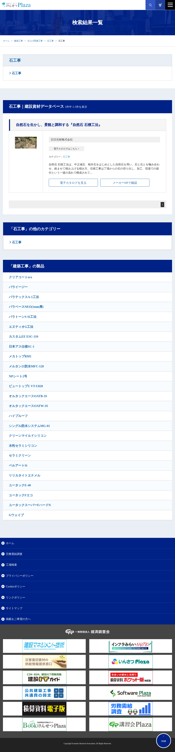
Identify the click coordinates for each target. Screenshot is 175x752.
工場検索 (11, 564)
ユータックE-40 (20, 485)
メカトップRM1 (20, 356)
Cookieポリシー (15, 586)
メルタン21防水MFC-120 (26, 366)
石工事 (50, 41)
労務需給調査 (14, 553)
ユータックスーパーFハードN (30, 505)
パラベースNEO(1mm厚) (26, 306)
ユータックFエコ (21, 495)
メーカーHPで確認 (125, 182)
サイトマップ (14, 608)
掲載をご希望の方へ (18, 619)
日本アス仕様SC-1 (21, 346)
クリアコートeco (20, 277)
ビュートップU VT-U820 (26, 386)
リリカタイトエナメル (24, 475)
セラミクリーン (20, 455)
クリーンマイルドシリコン (28, 435)
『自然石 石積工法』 (59, 125)
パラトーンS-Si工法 (22, 316)
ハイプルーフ (18, 416)
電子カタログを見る (73, 182)
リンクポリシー (15, 597)
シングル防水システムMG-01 (29, 426)
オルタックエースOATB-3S (28, 396)
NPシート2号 (18, 376)
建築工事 (18, 41)
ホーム (6, 41)
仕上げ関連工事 (35, 41)
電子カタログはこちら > (66, 148)
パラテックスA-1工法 (24, 297)
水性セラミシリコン (23, 445)
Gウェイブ (16, 515)
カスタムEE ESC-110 (23, 336)
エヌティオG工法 (21, 326)
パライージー (18, 287)
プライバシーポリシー (19, 575)
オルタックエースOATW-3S (28, 406)
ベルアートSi (18, 465)
